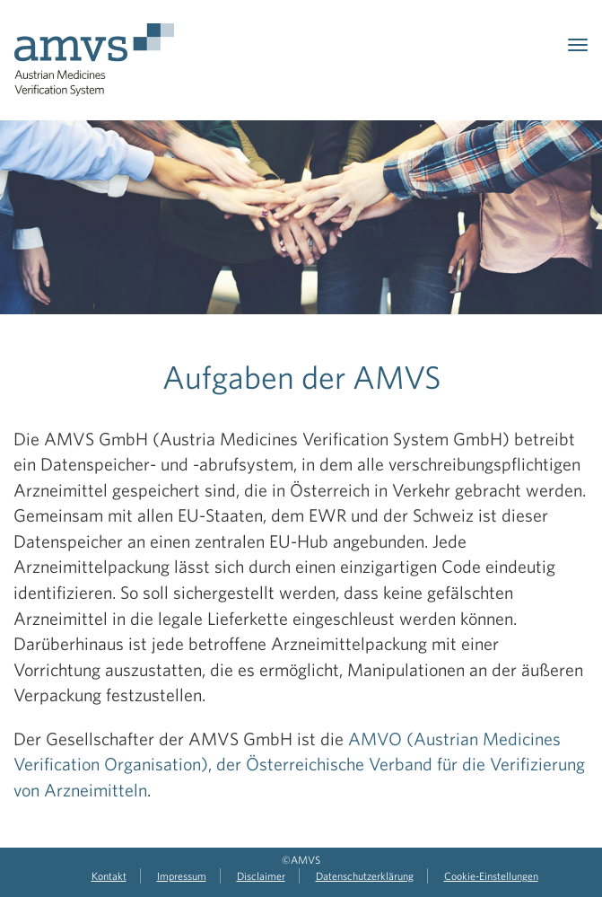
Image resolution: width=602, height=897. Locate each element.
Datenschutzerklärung (365, 875)
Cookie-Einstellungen (491, 875)
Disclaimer (261, 875)
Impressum (181, 875)
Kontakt (109, 875)
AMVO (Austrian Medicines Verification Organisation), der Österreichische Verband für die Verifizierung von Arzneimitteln (299, 764)
